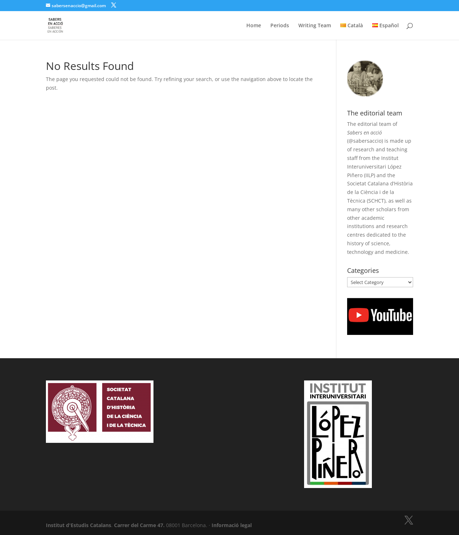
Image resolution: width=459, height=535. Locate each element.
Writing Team (314, 26)
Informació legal (232, 525)
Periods (279, 26)
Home (253, 26)
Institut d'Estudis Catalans (78, 525)
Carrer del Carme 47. (139, 525)
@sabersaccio (365, 140)
